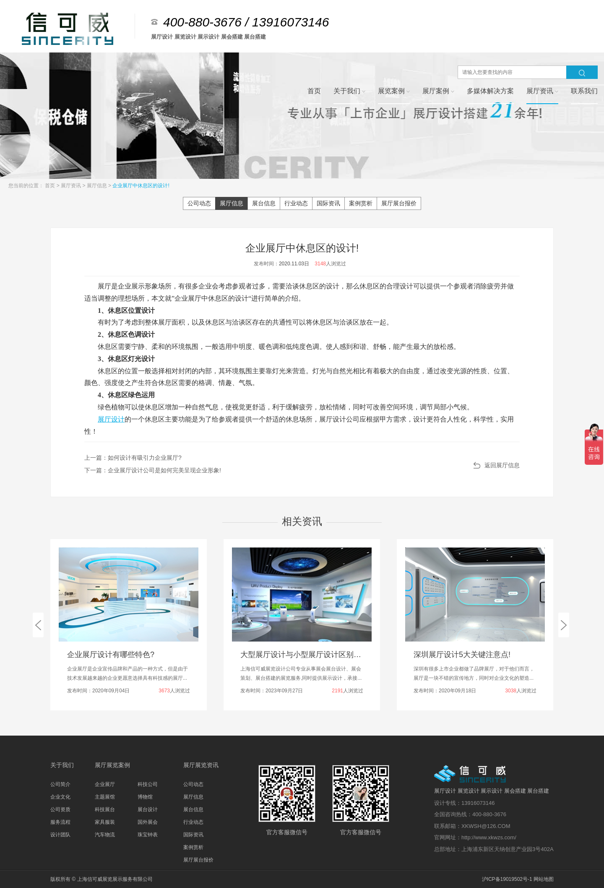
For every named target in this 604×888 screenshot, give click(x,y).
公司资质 (60, 809)
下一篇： (152, 470)
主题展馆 (105, 797)
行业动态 (296, 203)
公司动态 (199, 203)
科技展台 (105, 809)
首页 (50, 186)
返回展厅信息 (502, 465)
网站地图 (544, 879)
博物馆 (145, 797)
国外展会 (148, 822)
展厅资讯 (71, 186)
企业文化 (60, 797)
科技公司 (148, 784)
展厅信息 (97, 186)
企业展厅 (105, 784)
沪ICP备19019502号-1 (507, 879)
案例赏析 (360, 203)
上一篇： (133, 457)
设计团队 (60, 835)
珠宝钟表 (148, 835)
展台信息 (264, 203)
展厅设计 (111, 419)
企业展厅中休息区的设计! (140, 186)
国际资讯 (328, 203)
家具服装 (105, 822)
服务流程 (60, 822)
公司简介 (60, 784)
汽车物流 (105, 835)
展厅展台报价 (399, 203)
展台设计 (148, 809)
